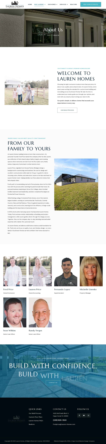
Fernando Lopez (62, 289)
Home (49, 35)
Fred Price (8, 289)
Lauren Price (35, 289)
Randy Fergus (35, 330)
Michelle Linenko (88, 289)
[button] (90, 4)
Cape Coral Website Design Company (83, 441)
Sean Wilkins (9, 330)
